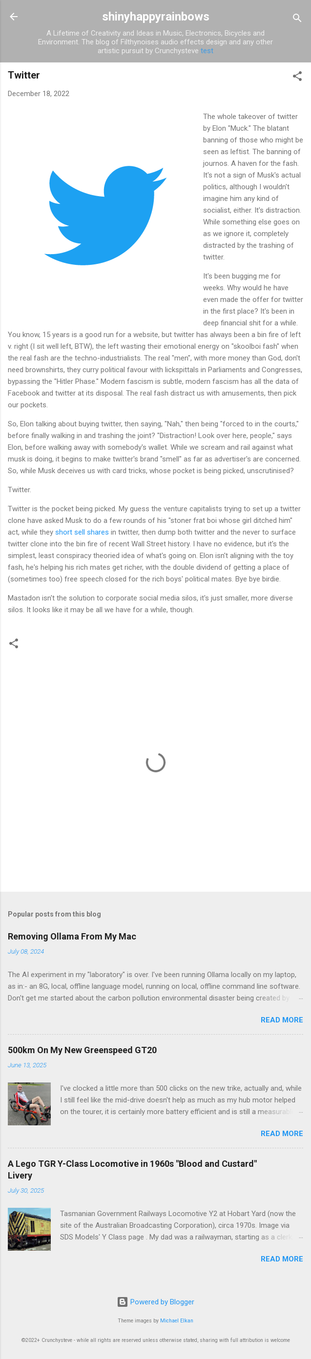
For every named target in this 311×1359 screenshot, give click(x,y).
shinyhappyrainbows (155, 16)
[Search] (297, 20)
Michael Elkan (176, 1321)
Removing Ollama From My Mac (72, 936)
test (207, 50)
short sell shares (82, 532)
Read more (282, 1020)
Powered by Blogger (155, 1302)
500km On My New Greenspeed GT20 (82, 1050)
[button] (297, 77)
